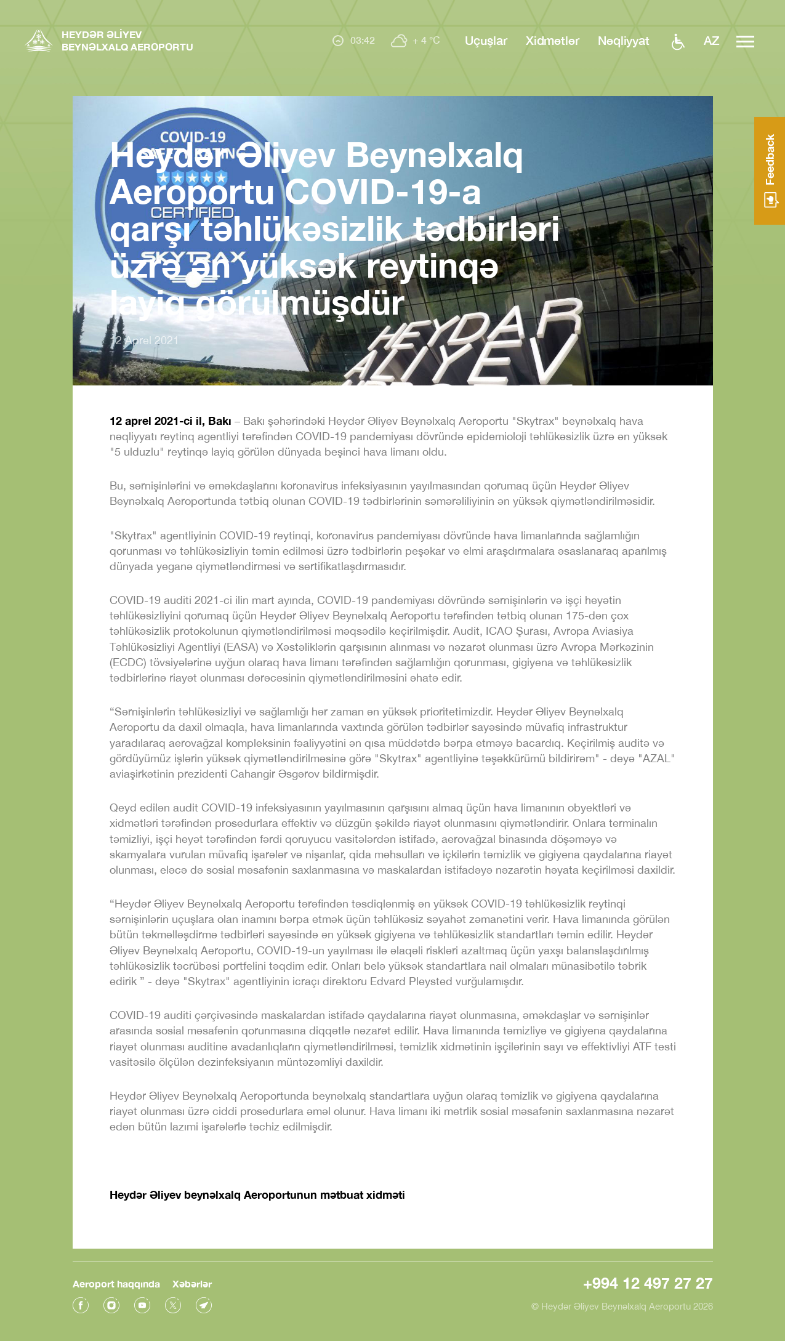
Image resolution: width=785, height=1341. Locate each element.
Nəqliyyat (624, 40)
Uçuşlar (486, 40)
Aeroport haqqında (116, 1283)
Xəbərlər (192, 1283)
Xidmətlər (552, 40)
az (712, 40)
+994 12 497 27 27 (648, 1283)
